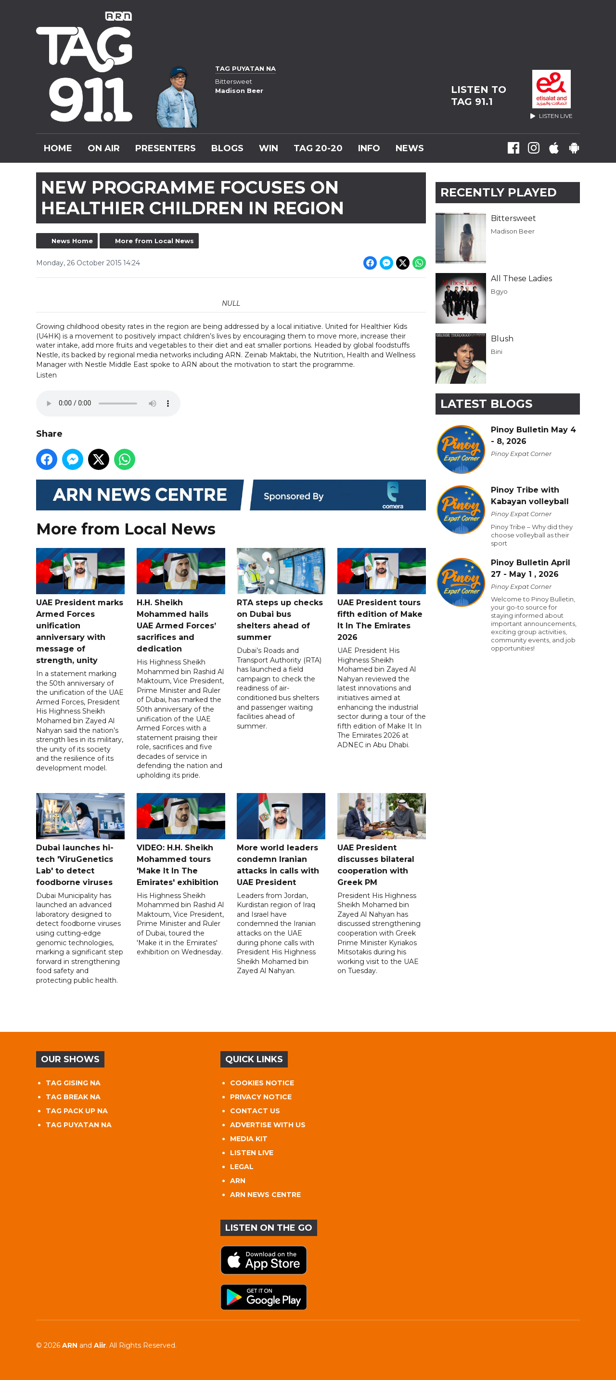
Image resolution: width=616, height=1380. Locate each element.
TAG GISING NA (73, 1083)
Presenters (165, 148)
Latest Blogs (486, 404)
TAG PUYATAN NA (79, 1124)
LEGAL (242, 1166)
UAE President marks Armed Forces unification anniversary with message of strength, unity (80, 606)
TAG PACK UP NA (77, 1111)
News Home (72, 241)
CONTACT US (255, 1111)
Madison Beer (513, 231)
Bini (496, 351)
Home (58, 148)
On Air (104, 148)
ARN (237, 1180)
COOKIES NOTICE (262, 1083)
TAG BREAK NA (73, 1097)
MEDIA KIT (249, 1138)
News (410, 148)
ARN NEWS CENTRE (265, 1194)
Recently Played (498, 192)
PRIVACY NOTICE (261, 1097)
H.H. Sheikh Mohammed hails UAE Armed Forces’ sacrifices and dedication (181, 600)
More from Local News (154, 241)
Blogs (227, 148)
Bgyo (499, 291)
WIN (268, 148)
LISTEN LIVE (251, 1152)
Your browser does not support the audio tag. (108, 404)
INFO (369, 148)
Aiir (100, 1345)
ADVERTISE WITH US (268, 1124)
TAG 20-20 (318, 148)
